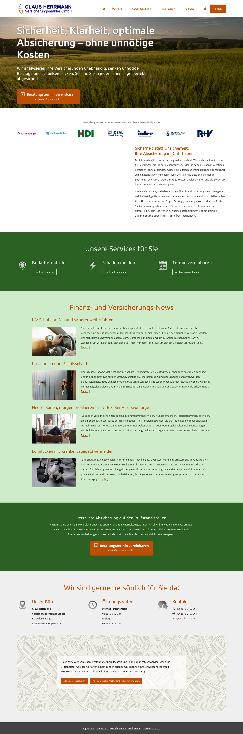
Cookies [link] (147, 728)
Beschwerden (134, 728)
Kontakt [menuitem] (217, 8)
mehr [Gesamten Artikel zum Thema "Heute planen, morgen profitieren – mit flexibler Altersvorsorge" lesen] (85, 435)
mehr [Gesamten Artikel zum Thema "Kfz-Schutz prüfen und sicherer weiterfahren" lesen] (85, 347)
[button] (48, 96)
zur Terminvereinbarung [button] (187, 271)
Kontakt (156, 728)
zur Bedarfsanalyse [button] (44, 271)
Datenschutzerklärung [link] (132, 671)
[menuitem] (104, 9)
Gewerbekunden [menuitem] (141, 8)
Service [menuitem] (190, 8)
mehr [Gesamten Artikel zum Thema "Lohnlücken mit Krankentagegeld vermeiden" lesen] (104, 479)
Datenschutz (102, 728)
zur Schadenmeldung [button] (115, 271)
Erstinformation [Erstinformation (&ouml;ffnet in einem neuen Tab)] (118, 728)
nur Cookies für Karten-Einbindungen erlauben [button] (116, 680)
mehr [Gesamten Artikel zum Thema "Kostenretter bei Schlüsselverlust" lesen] (85, 391)
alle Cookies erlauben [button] (74, 680)
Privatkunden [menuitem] (168, 8)
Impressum (88, 728)
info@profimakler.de (184, 618)
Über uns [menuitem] (117, 8)
